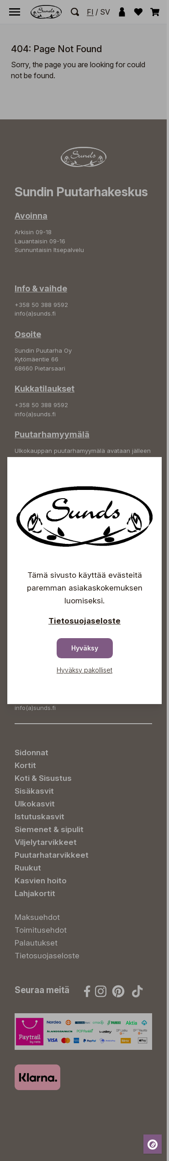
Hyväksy (84, 648)
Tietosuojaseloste (84, 620)
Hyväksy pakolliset (84, 670)
